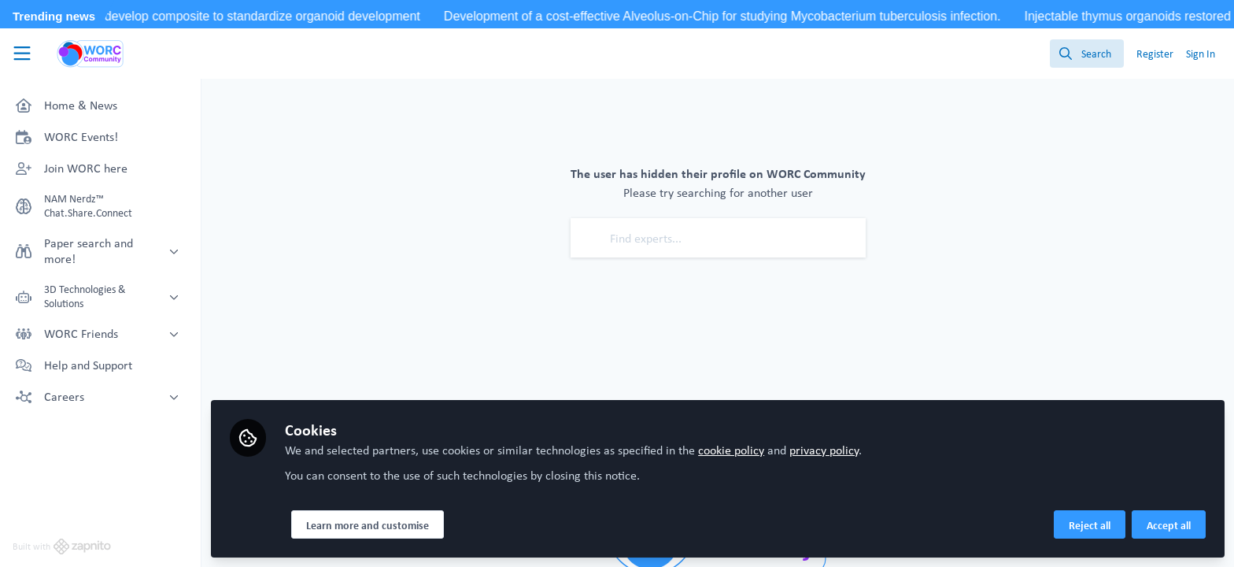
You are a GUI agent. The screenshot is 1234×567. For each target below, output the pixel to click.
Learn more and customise (367, 525)
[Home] (90, 53)
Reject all (1089, 525)
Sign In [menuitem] (1200, 53)
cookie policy (731, 450)
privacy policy (824, 450)
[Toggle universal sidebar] (22, 54)
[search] (1087, 53)
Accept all (1169, 525)
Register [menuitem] (1154, 53)
